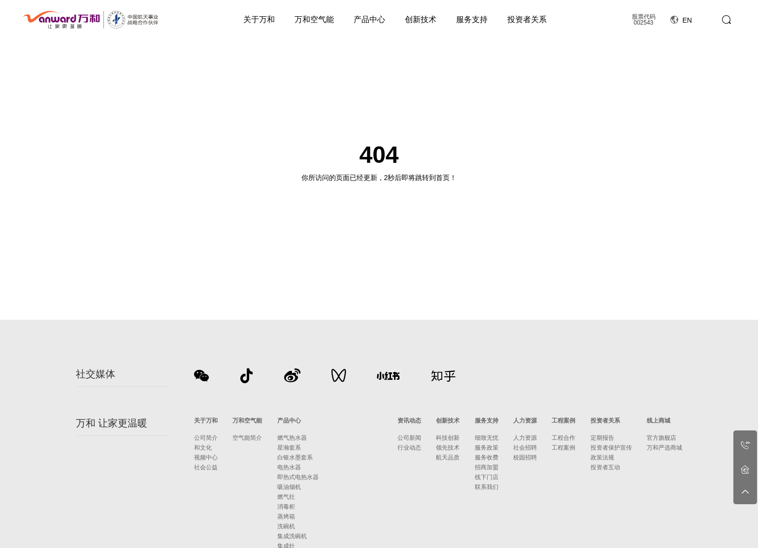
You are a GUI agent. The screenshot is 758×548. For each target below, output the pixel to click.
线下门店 (486, 477)
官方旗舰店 (661, 437)
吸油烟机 (289, 487)
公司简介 (206, 437)
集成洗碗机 (292, 536)
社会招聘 (525, 447)
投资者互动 (605, 467)
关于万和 (259, 19)
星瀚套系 (289, 447)
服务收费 (486, 457)
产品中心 (369, 19)
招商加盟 (486, 467)
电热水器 (289, 467)
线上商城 (658, 420)
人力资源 (525, 420)
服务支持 (472, 19)
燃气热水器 (292, 437)
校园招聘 (525, 457)
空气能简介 (247, 437)
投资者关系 (527, 19)
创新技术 (420, 19)
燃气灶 (286, 496)
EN (681, 20)
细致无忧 (486, 437)
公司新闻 (409, 437)
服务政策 (486, 447)
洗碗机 (286, 526)
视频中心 (206, 457)
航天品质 (448, 457)
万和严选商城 (664, 447)
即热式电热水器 (298, 477)
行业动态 (409, 447)
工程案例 (563, 420)
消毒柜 (286, 506)
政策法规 (602, 457)
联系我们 (486, 487)
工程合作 (563, 437)
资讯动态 (409, 420)
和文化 (203, 447)
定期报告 (602, 437)
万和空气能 (314, 19)
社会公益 (206, 467)
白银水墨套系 (295, 457)
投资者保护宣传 (611, 447)
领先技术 (448, 447)
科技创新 (448, 437)
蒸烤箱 (286, 516)
